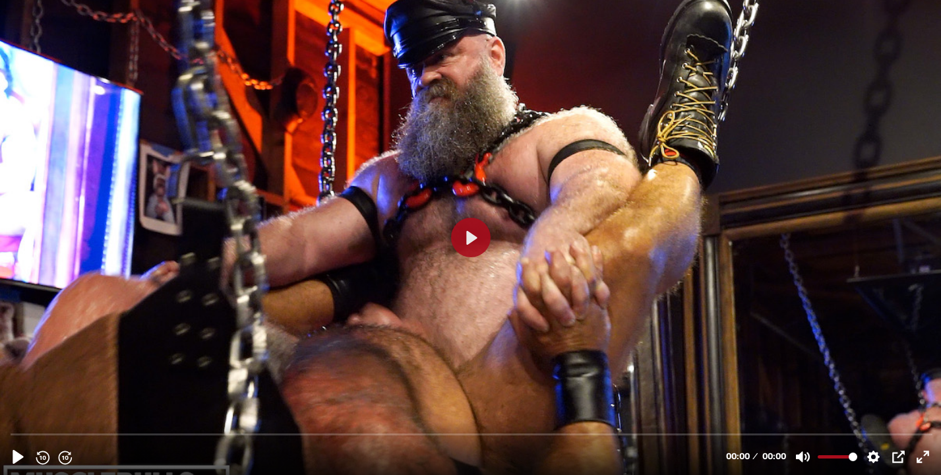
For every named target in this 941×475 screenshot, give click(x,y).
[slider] (472, 434)
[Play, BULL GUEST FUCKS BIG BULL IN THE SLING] (18, 456)
